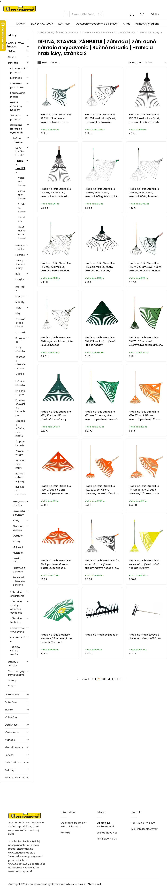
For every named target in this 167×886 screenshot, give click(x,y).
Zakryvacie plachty (19, 503)
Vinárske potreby (15, 117)
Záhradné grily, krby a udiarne (16, 672)
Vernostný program (147, 23)
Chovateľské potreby (17, 70)
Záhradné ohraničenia (17, 594)
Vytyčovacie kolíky (20, 464)
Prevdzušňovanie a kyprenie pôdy (20, 408)
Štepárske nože (20, 443)
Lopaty (19, 296)
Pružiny (12, 686)
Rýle (17, 273)
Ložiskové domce (15, 762)
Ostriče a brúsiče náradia (20, 379)
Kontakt (65, 832)
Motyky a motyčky (19, 285)
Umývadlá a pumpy (19, 512)
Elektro (9, 709)
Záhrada (13, 62)
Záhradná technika (16, 620)
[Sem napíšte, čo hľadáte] (86, 14)
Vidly (18, 307)
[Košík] (155, 14)
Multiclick (18, 547)
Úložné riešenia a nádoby (16, 106)
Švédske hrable (22, 208)
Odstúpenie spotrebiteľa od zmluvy (97, 23)
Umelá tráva (16, 560)
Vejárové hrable (22, 181)
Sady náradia (20, 349)
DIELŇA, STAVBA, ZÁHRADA (14, 44)
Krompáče (20, 339)
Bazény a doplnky (13, 663)
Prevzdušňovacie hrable (22, 232)
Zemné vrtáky (19, 452)
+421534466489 (145, 822)
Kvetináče (16, 77)
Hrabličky (21, 219)
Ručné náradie (18, 140)
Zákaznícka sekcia (71, 826)
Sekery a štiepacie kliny (20, 264)
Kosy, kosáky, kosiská (19, 151)
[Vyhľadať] (66, 14)
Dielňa (11, 51)
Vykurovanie (12, 732)
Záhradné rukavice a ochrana (19, 581)
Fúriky (16, 520)
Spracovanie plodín (17, 94)
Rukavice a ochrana (20, 490)
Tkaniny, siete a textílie (15, 650)
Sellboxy (10, 770)
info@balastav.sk (147, 829)
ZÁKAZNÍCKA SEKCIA (42, 23)
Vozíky (16, 541)
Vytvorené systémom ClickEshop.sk (83, 884)
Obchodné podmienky (74, 822)
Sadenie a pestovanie (17, 85)
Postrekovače (17, 639)
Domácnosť (12, 694)
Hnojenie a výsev (20, 392)
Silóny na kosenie (18, 528)
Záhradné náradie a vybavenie (16, 128)
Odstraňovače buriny (20, 322)
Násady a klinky (20, 247)
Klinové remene (14, 747)
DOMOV (21, 23)
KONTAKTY (64, 23)
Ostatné (20, 332)
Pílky (17, 313)
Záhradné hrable (22, 194)
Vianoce (10, 740)
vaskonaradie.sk (14, 777)
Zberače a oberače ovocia (20, 362)
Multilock (18, 552)
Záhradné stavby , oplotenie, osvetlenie (16, 607)
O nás (126, 23)
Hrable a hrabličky (20, 166)
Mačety (19, 302)
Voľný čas (11, 717)
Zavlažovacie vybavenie (17, 629)
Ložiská (9, 755)
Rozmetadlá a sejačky (19, 477)
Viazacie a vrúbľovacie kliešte (20, 428)
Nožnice (20, 254)
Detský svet (12, 724)
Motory (12, 680)
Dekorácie (11, 702)
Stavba (12, 57)
